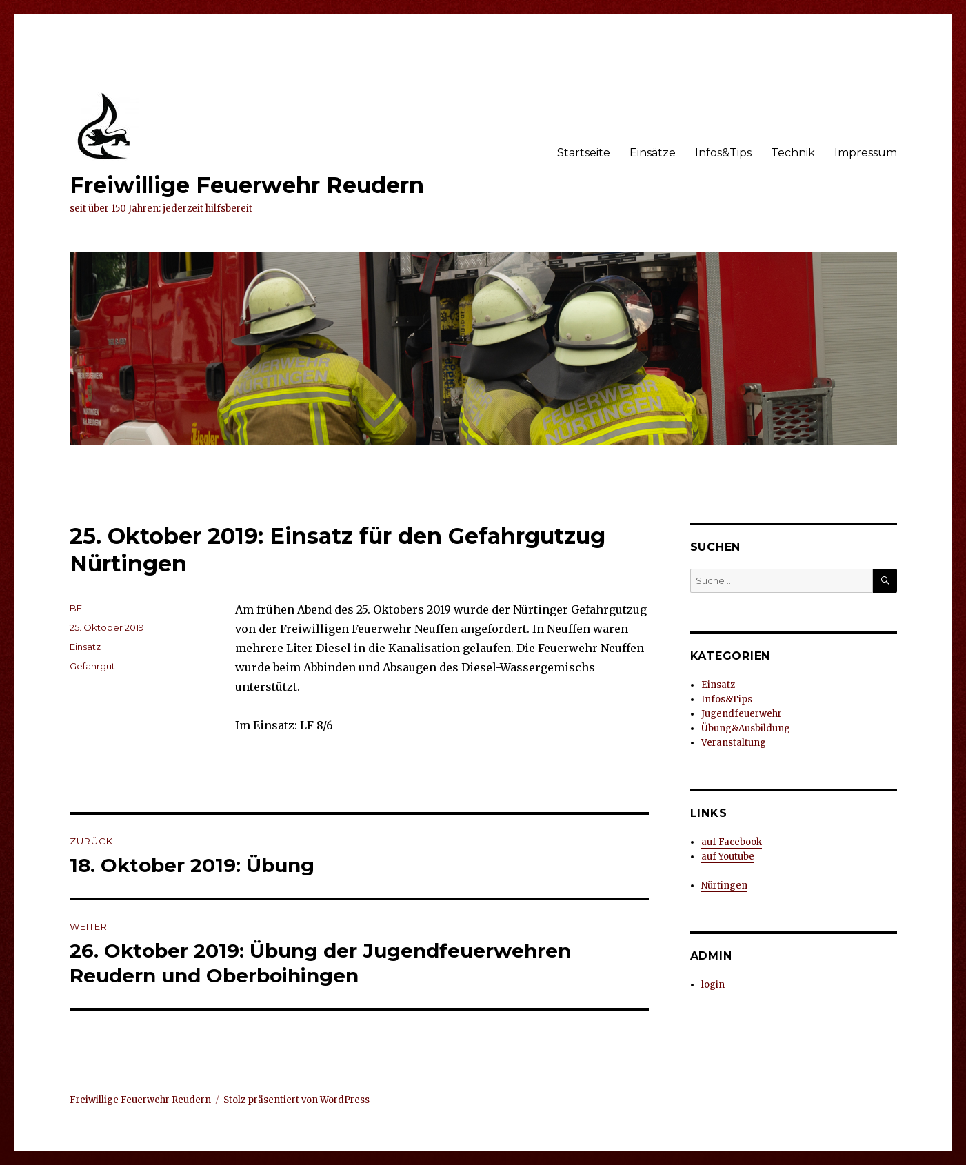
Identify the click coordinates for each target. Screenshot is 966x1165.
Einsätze (653, 152)
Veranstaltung (733, 743)
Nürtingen (724, 885)
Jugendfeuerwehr (741, 714)
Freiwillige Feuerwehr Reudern (247, 185)
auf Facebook (731, 842)
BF (76, 608)
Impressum (865, 152)
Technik (793, 152)
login (713, 985)
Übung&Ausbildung (745, 728)
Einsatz (85, 646)
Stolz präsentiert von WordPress (296, 1100)
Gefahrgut (92, 665)
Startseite (583, 152)
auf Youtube (727, 856)
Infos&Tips (723, 152)
